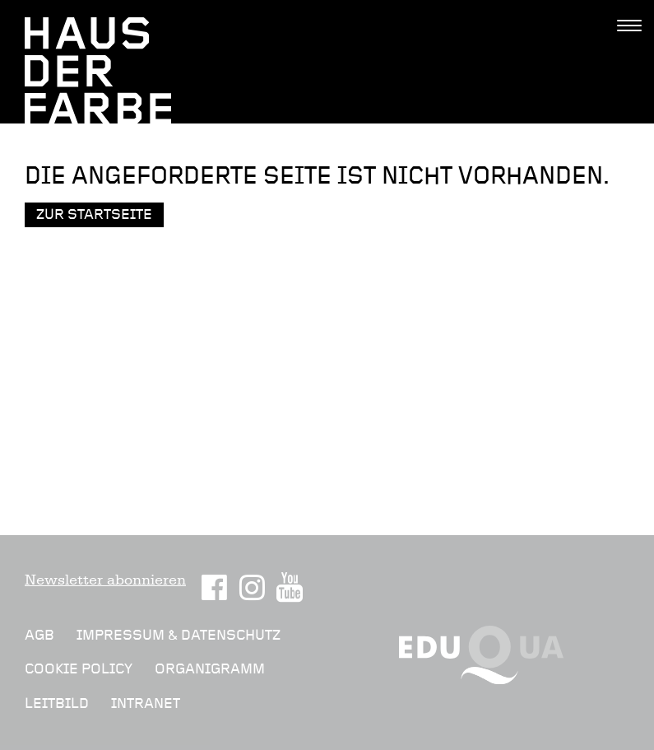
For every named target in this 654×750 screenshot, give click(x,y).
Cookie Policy (78, 668)
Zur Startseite (94, 214)
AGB (39, 635)
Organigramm (210, 668)
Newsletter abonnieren (105, 580)
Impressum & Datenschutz (179, 635)
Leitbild (57, 703)
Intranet (145, 703)
